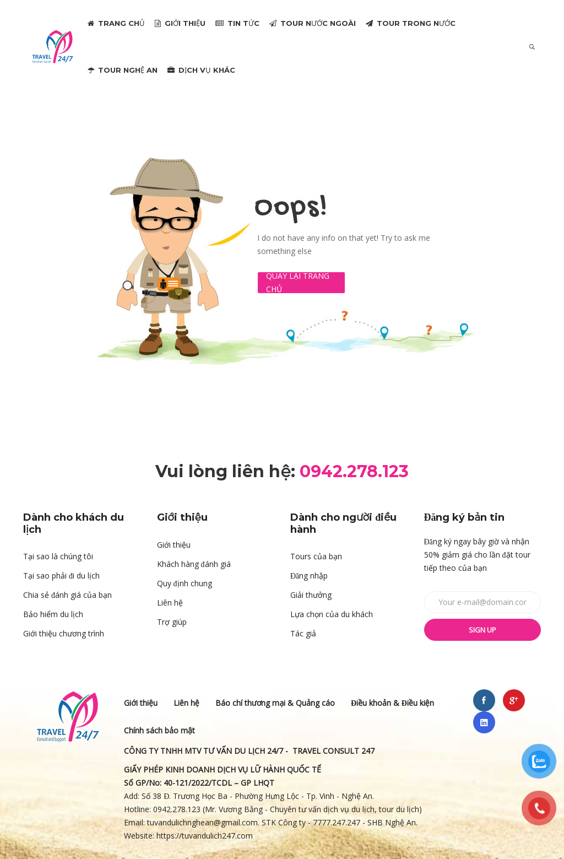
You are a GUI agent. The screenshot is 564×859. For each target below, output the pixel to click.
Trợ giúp (172, 622)
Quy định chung (184, 583)
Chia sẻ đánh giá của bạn (67, 595)
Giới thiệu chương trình (63, 633)
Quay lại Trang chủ (297, 283)
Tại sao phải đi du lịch (61, 575)
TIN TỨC (237, 23)
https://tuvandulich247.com (205, 835)
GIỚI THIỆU (180, 23)
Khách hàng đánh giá (194, 564)
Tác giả (303, 633)
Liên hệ (170, 602)
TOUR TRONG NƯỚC (410, 23)
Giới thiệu (174, 544)
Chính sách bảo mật (159, 730)
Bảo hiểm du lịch (53, 614)
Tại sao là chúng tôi (58, 556)
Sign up (482, 630)
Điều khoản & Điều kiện (392, 703)
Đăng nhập (309, 575)
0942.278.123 (176, 809)
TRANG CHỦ (116, 23)
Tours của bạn (316, 556)
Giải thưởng (311, 595)
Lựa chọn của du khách (331, 614)
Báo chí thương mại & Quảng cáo (275, 703)
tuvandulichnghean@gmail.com (202, 822)
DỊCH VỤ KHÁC (201, 70)
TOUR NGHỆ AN (123, 70)
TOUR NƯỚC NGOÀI (312, 23)
